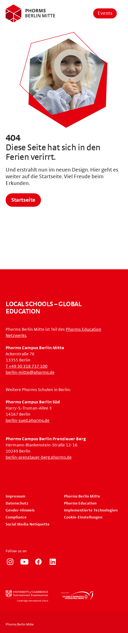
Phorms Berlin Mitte (82, 496)
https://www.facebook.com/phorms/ (38, 561)
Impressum (15, 496)
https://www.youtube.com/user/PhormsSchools (24, 561)
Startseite (23, 200)
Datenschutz (17, 503)
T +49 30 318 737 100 (26, 366)
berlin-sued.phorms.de (27, 420)
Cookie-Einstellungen (83, 517)
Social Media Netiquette (28, 524)
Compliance (16, 517)
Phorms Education (80, 503)
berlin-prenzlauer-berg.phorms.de (39, 457)
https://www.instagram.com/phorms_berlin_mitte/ (10, 561)
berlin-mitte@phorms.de (30, 372)
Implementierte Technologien (91, 510)
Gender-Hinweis (20, 510)
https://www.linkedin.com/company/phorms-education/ (52, 561)
